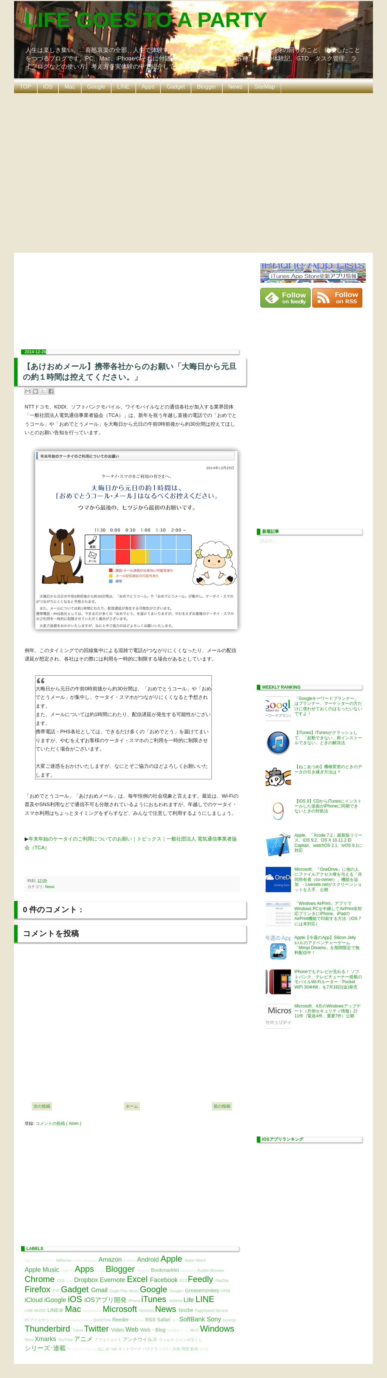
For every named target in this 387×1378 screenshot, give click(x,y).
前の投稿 (222, 1106)
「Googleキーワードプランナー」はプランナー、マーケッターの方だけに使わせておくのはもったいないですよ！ (328, 706)
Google (96, 87)
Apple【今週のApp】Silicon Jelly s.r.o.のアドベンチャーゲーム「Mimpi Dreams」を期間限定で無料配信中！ (327, 945)
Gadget (175, 87)
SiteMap (264, 87)
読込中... (268, 541)
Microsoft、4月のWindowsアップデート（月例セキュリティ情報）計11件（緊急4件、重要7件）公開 (327, 1011)
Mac (69, 87)
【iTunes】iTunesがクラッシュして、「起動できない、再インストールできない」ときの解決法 (328, 737)
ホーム (132, 1106)
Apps (148, 87)
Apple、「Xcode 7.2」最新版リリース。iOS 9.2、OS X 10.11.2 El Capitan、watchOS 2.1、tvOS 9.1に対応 (328, 843)
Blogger (206, 87)
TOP (25, 87)
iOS (48, 87)
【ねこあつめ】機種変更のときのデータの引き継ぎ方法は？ (328, 769)
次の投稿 (41, 1106)
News (235, 87)
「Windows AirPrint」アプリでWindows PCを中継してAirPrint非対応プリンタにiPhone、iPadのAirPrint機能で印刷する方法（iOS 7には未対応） (328, 913)
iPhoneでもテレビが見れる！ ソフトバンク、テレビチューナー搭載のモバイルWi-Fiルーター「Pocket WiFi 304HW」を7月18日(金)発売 (328, 979)
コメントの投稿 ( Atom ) (58, 1123)
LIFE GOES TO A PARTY (146, 20)
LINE (123, 87)
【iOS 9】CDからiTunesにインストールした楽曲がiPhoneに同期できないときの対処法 (328, 806)
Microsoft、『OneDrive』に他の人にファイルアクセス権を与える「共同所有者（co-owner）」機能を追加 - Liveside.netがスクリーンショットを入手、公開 (328, 879)
